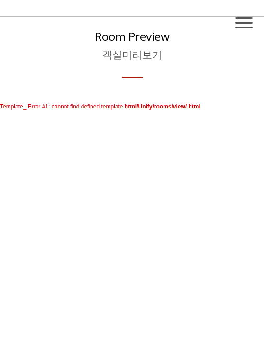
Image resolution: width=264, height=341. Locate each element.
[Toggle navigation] (243, 18)
